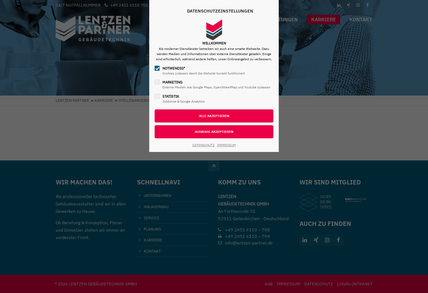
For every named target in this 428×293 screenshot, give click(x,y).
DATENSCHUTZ (203, 145)
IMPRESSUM (226, 145)
